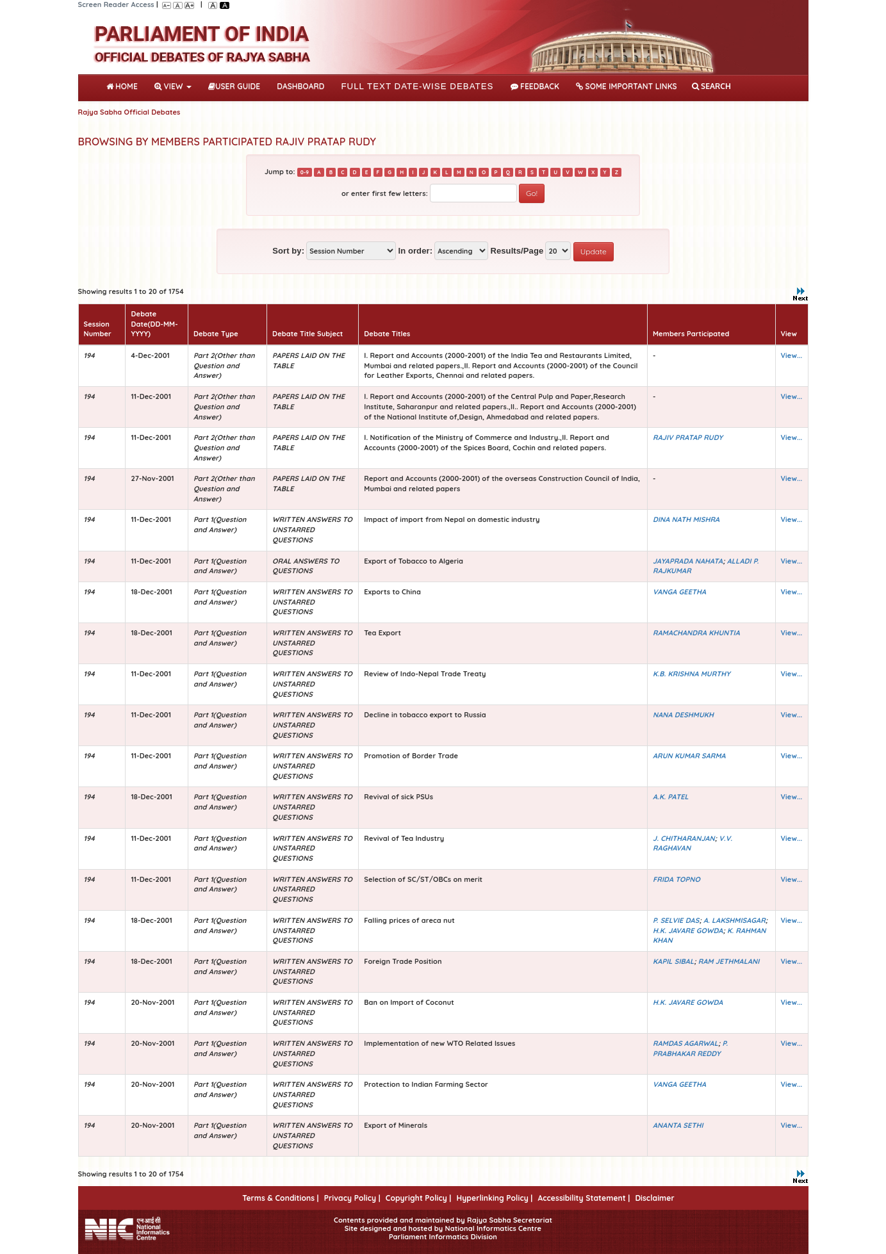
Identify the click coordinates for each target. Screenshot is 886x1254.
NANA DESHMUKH (683, 714)
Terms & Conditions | (280, 1198)
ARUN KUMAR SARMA (689, 755)
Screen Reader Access (116, 4)
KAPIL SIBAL (673, 961)
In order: (415, 251)
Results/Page (516, 251)
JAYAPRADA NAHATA (688, 561)
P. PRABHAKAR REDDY (690, 1048)
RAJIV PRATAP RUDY (688, 437)
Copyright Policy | (419, 1198)
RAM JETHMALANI (729, 961)
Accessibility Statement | (583, 1198)
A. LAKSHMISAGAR (734, 920)
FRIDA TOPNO (676, 879)
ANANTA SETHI (678, 1125)
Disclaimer (654, 1198)
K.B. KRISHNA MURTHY (691, 673)
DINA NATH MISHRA (686, 519)
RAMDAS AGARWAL (685, 1043)
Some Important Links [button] (626, 86)
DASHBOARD (300, 86)
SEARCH (711, 86)
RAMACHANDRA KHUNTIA (696, 632)
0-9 (304, 172)
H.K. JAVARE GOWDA (688, 930)
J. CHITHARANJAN (684, 838)
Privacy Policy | (352, 1198)
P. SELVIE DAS (676, 920)
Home (124, 85)
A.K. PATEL (671, 796)
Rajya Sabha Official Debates (129, 112)
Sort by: (288, 251)
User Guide (234, 86)
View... (792, 355)
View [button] (173, 86)
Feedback (535, 86)
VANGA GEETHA (679, 591)
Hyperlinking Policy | (494, 1198)
